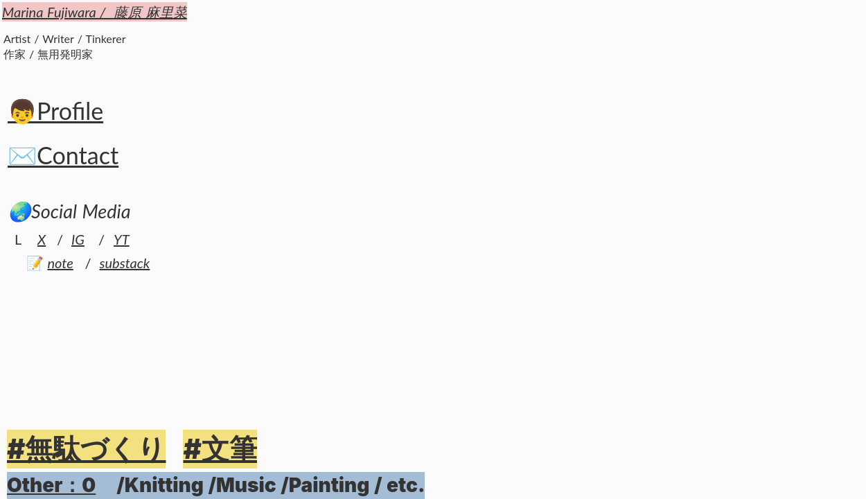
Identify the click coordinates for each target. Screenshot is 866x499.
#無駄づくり (86, 449)
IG (78, 239)
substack (125, 262)
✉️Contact (63, 155)
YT (122, 239)
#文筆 (219, 449)
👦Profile (55, 110)
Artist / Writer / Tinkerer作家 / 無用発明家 (64, 46)
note (60, 262)
